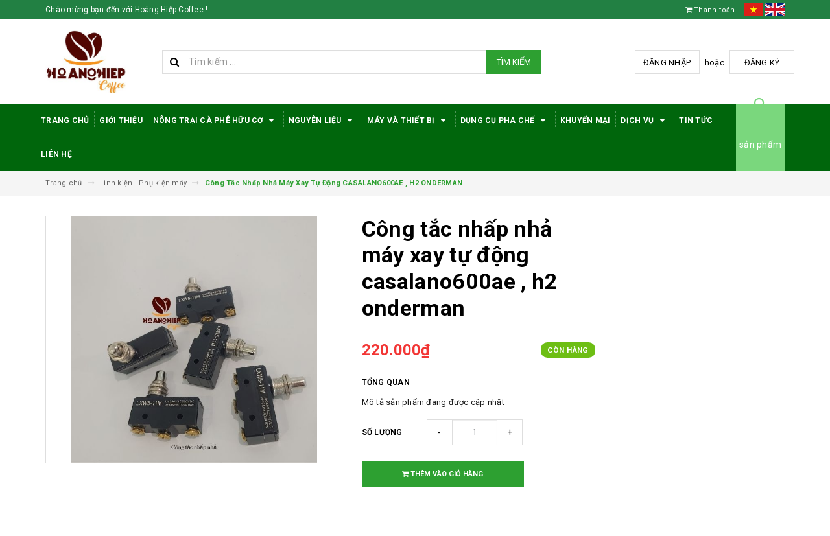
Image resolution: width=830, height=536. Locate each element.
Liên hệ (56, 154)
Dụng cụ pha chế (505, 120)
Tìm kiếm (514, 62)
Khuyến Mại (585, 120)
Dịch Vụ (645, 120)
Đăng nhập (667, 62)
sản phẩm (760, 144)
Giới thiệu (121, 120)
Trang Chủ (65, 120)
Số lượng (382, 432)
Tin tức (696, 120)
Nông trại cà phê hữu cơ (215, 120)
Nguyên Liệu (323, 120)
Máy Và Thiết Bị (408, 120)
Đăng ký (762, 62)
